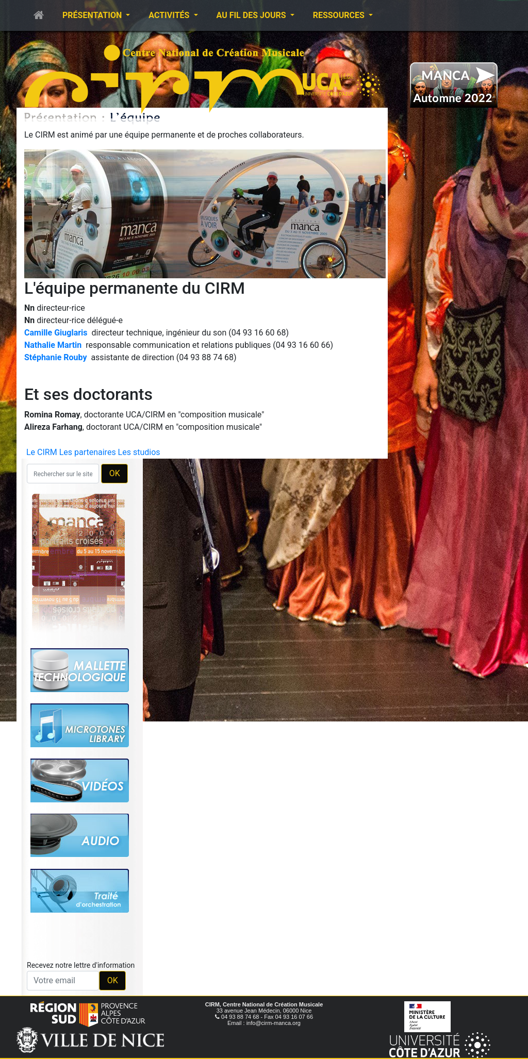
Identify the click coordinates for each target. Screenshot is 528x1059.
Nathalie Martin (52, 345)
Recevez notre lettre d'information (81, 965)
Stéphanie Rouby (55, 357)
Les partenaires (87, 452)
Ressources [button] (340, 15)
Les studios (139, 452)
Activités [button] (169, 15)
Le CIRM (41, 452)
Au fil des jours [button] (252, 15)
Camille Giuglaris (56, 333)
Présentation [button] (93, 15)
